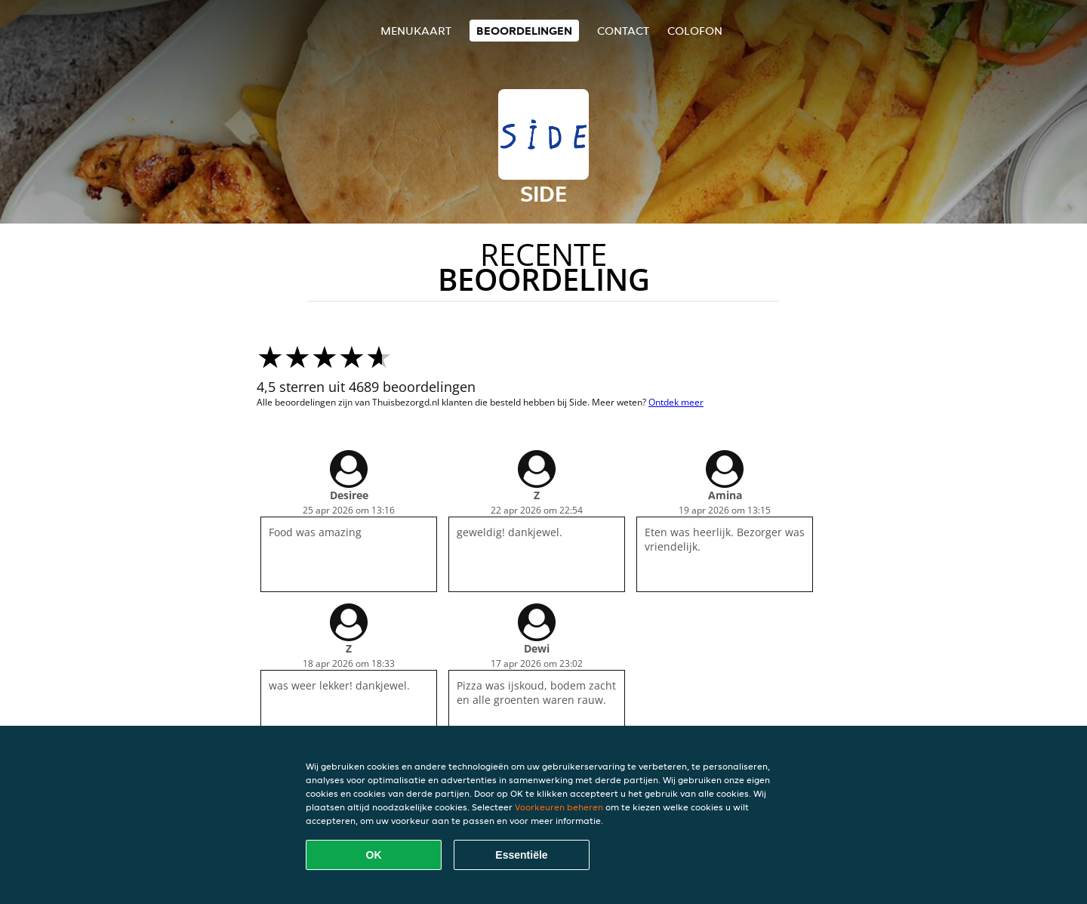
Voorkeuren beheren (559, 807)
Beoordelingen (524, 31)
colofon (694, 31)
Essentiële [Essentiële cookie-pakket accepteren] (521, 855)
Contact (623, 31)
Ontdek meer (676, 402)
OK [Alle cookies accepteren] (374, 855)
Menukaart (415, 31)
